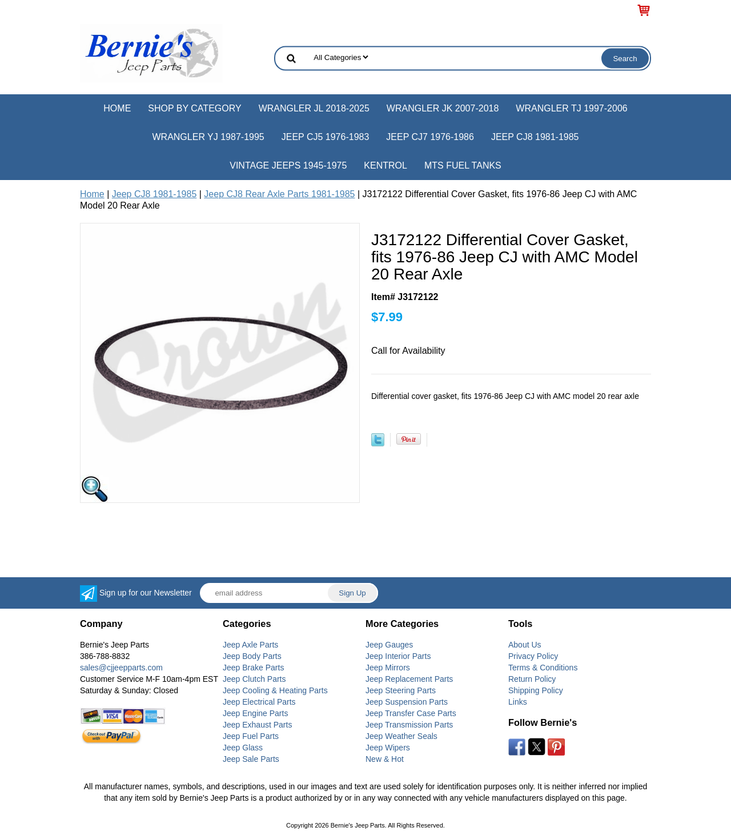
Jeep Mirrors (388, 667)
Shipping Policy (535, 690)
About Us (524, 644)
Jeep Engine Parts (255, 713)
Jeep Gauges (389, 644)
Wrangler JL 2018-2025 (314, 108)
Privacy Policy (533, 656)
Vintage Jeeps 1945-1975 (288, 165)
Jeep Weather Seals (401, 736)
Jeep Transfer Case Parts (411, 713)
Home (117, 108)
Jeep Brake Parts (253, 667)
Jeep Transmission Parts (409, 724)
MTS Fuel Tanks (462, 165)
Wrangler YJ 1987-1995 (208, 137)
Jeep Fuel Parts (251, 736)
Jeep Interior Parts (398, 656)
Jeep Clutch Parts (254, 679)
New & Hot (385, 759)
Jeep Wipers (388, 747)
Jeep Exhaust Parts (257, 724)
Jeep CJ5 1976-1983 (325, 137)
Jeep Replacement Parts (409, 679)
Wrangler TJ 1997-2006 (571, 108)
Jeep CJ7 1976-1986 (430, 137)
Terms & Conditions (542, 667)
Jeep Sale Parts (251, 759)
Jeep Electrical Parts (259, 701)
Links (517, 701)
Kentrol (385, 165)
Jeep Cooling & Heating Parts (275, 690)
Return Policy (532, 679)
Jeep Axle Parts (250, 644)
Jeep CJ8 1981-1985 (535, 137)
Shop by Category (194, 108)
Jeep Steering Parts (401, 690)
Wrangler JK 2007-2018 (443, 108)
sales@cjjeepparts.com (121, 667)
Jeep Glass (243, 747)
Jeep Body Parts (252, 656)
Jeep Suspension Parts (407, 701)
